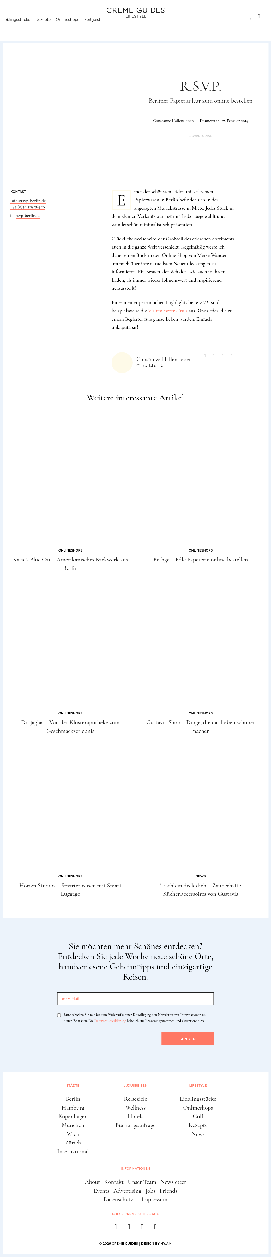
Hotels (135, 1116)
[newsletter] (155, 1228)
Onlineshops (76, 27)
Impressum (154, 1199)
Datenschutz (118, 1199)
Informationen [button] (135, 1169)
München (73, 1125)
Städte (17, 16)
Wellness (135, 1107)
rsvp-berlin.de (28, 215)
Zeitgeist (101, 27)
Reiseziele (135, 1099)
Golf (198, 1116)
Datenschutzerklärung (110, 1021)
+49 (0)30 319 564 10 (27, 206)
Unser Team (142, 1182)
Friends (168, 1190)
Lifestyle (85, 16)
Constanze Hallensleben (173, 120)
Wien (73, 1134)
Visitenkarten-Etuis (168, 311)
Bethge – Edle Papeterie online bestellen (200, 559)
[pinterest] (142, 1228)
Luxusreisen (50, 16)
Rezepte (52, 27)
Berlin (73, 1099)
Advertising (127, 1190)
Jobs (150, 1190)
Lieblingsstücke (24, 27)
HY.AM (166, 1244)
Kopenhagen (73, 1116)
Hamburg (73, 1107)
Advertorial (200, 136)
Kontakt (114, 1182)
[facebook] (116, 1228)
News (197, 1134)
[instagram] (129, 1228)
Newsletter (173, 1182)
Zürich (73, 1142)
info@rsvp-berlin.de (28, 200)
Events (101, 1190)
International (73, 1151)
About (92, 1182)
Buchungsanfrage (135, 1125)
